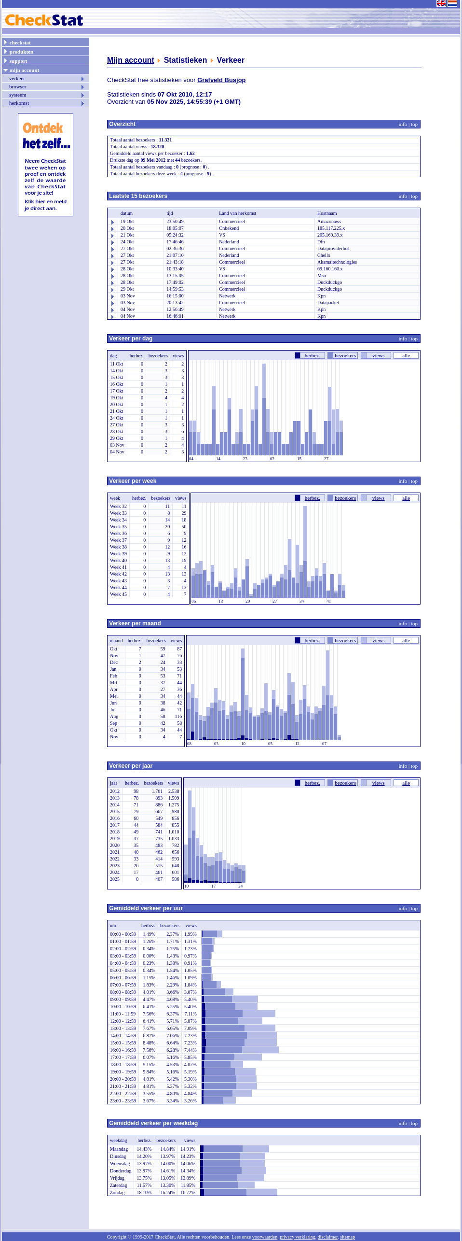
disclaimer (328, 1237)
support (15, 60)
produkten (18, 51)
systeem (47, 95)
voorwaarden (264, 1237)
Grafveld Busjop (221, 80)
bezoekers (345, 355)
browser (47, 86)
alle (406, 355)
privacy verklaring (297, 1237)
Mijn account (130, 60)
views (378, 355)
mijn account (21, 69)
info (403, 124)
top (414, 124)
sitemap (347, 1237)
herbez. (312, 355)
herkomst (47, 103)
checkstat (17, 42)
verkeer (47, 78)
